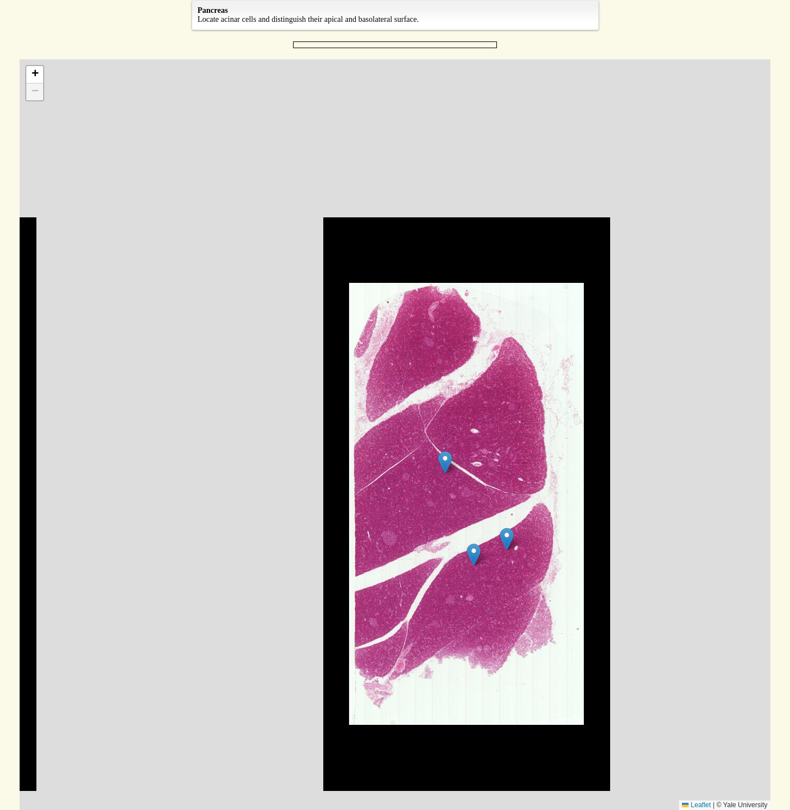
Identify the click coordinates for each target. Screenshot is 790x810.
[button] (445, 462)
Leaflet (696, 805)
